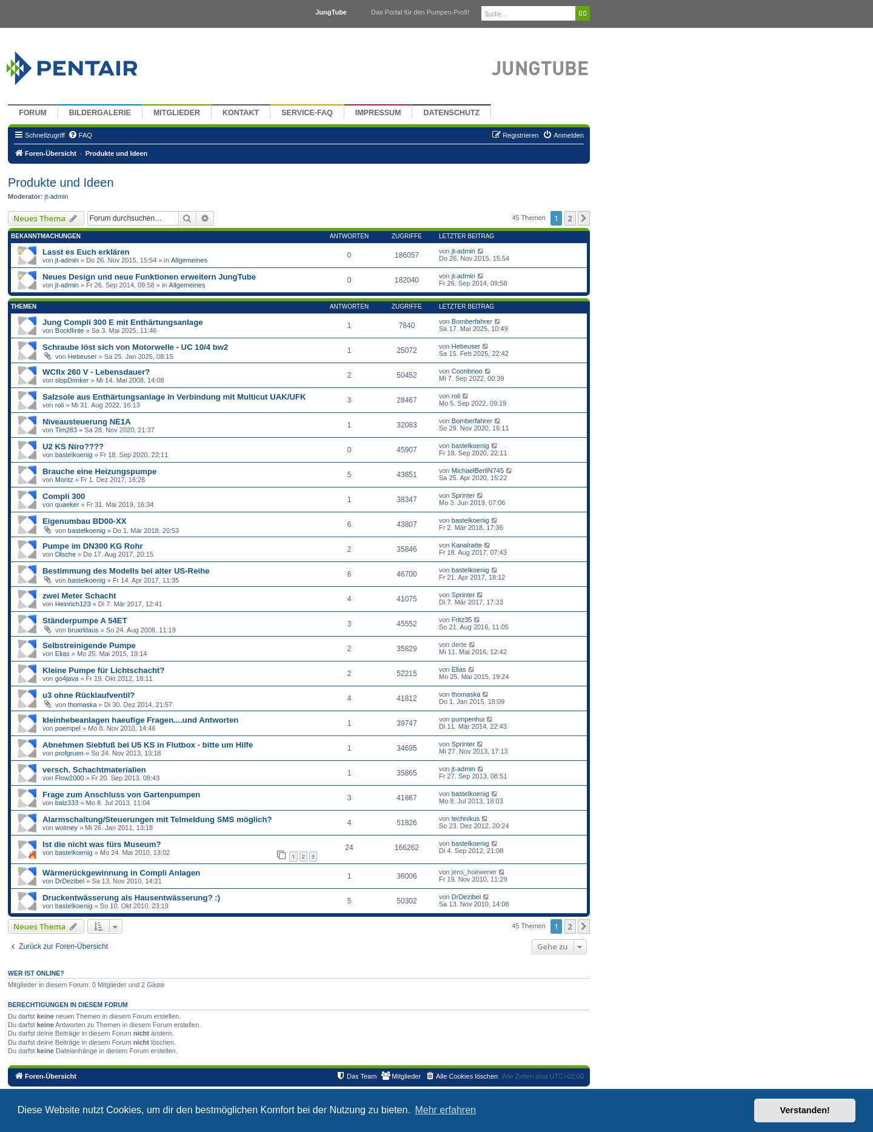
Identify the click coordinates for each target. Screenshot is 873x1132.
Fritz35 (462, 619)
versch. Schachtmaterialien (94, 769)
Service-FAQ (307, 113)
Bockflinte (69, 330)
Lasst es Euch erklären (86, 251)
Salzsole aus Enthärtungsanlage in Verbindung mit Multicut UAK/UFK (174, 396)
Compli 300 (63, 496)
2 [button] (570, 218)
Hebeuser (82, 356)
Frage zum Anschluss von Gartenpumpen (121, 794)
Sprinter (463, 495)
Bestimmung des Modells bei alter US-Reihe (126, 570)
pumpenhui (468, 719)
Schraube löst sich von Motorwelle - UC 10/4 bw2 (135, 347)
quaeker (67, 504)
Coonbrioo (467, 371)
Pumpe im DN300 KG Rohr (92, 546)
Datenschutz (451, 113)
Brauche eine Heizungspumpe (99, 471)
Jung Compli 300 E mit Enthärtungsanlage (122, 322)
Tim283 (66, 430)
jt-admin (57, 196)
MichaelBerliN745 (478, 470)
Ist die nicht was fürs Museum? (101, 844)
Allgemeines (189, 260)
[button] (584, 218)
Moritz (64, 479)
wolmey (66, 827)
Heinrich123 (73, 604)
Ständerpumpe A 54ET (84, 620)
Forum (33, 113)
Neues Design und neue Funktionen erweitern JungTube (149, 276)
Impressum (378, 113)
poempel (68, 728)
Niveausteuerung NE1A (86, 421)
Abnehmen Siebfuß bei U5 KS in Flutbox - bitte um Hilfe (147, 744)
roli (59, 405)
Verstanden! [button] (805, 1110)
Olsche (65, 554)
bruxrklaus (83, 630)
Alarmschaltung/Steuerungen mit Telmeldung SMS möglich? (157, 819)
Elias (62, 653)
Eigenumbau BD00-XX (84, 521)
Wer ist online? (36, 973)
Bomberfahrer (472, 321)
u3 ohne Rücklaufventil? (88, 695)
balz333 (67, 802)
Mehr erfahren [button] (445, 1110)
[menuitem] (80, 135)
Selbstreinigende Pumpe (89, 645)
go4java (67, 678)
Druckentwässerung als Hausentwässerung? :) (131, 897)
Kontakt (240, 113)
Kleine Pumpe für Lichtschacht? (103, 670)
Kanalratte (467, 545)
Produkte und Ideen (61, 182)
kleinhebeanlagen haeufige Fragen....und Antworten (140, 720)
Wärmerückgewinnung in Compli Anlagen (121, 872)
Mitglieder (176, 113)
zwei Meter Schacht (79, 595)
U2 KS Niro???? (73, 446)
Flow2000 (69, 778)
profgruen (69, 753)
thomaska (82, 704)
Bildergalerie (100, 113)
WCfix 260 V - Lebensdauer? (96, 372)
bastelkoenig (74, 454)
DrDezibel (69, 881)
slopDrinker (72, 380)
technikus (466, 818)
